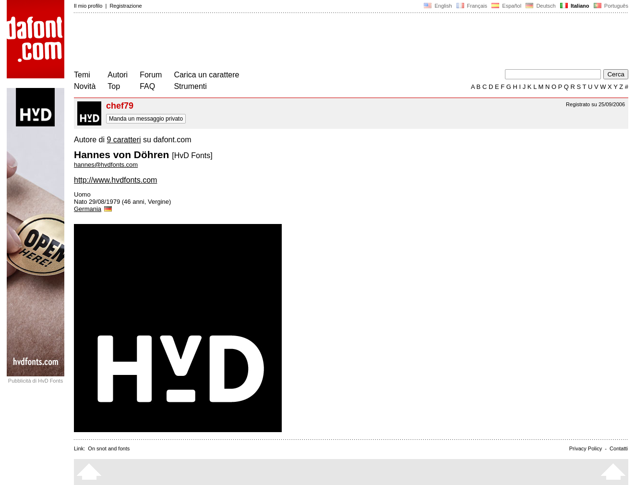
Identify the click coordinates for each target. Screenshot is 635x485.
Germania (93, 208)
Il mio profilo (88, 6)
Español (506, 6)
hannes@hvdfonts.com (106, 164)
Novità (85, 86)
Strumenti (190, 86)
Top (114, 86)
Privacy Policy (585, 448)
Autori (118, 75)
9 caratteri (124, 140)
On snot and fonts (109, 448)
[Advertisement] (248, 42)
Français (472, 6)
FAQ (147, 86)
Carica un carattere (206, 75)
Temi (82, 75)
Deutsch (540, 6)
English (437, 6)
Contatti (619, 448)
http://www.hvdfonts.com (115, 180)
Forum (151, 75)
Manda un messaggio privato (146, 118)
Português (610, 6)
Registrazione (125, 6)
